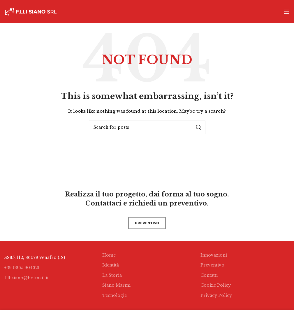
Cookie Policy (215, 285)
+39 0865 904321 (22, 267)
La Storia (112, 275)
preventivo (147, 223)
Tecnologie (114, 295)
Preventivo (212, 265)
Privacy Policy (216, 295)
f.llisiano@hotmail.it (26, 278)
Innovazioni (213, 255)
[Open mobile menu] (287, 12)
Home (109, 255)
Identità (110, 265)
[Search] (147, 127)
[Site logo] (30, 11)
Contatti (209, 275)
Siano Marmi (116, 285)
